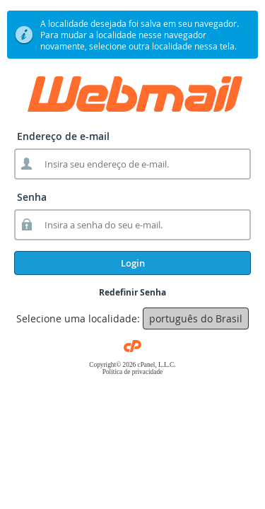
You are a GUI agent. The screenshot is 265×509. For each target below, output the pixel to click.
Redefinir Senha (132, 292)
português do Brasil (195, 318)
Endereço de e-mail (63, 136)
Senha (32, 197)
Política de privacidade (132, 371)
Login (133, 263)
